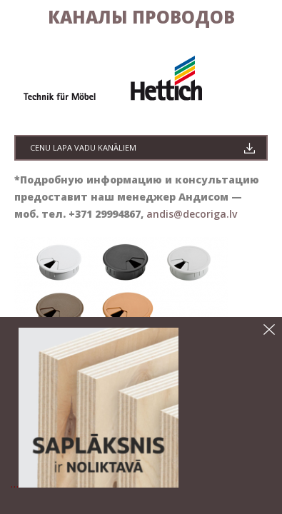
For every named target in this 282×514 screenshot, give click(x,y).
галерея (44, 59)
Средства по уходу (73, 30)
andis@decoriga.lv (190, 294)
